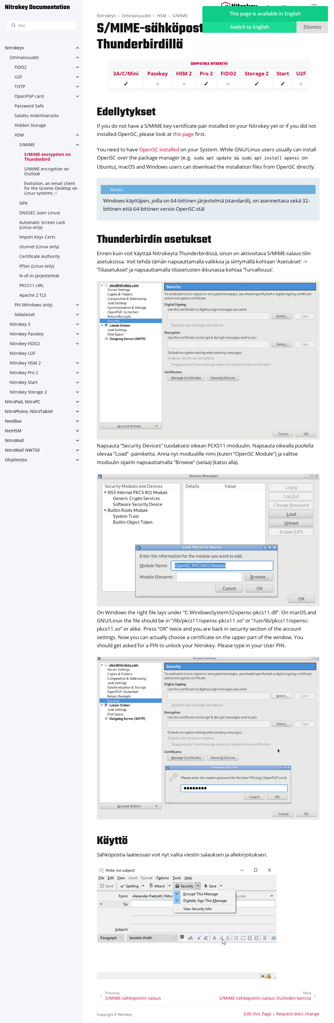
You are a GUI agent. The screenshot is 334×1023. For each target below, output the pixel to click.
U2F (18, 77)
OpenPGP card (29, 96)
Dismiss (312, 27)
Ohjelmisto (16, 460)
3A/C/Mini (126, 73)
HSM (19, 135)
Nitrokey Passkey (27, 334)
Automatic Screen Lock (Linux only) (42, 224)
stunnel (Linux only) (39, 246)
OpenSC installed (159, 149)
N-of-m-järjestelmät (39, 276)
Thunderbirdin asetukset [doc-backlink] (154, 240)
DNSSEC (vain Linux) (39, 213)
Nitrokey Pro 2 (24, 372)
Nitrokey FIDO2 (25, 343)
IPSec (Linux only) (36, 266)
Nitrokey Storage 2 (28, 392)
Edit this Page (257, 1014)
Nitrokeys (14, 48)
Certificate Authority (39, 256)
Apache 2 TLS (32, 295)
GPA (23, 203)
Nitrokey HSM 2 (25, 363)
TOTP (20, 86)
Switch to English (249, 27)
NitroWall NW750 (22, 450)
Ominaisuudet (24, 57)
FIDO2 (21, 67)
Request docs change (297, 1014)
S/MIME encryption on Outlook (46, 171)
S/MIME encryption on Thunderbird (47, 156)
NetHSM (13, 431)
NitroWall (14, 440)
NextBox (13, 421)
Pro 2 (206, 73)
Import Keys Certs (37, 237)
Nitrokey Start (24, 382)
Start (283, 73)
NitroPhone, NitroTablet (29, 411)
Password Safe (29, 106)
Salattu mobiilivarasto (37, 115)
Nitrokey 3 (20, 324)
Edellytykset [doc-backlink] (126, 112)
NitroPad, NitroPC (22, 401)
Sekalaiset (25, 314)
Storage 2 (257, 73)
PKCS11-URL (31, 285)
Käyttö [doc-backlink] (112, 841)
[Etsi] (41, 26)
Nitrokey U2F (22, 353)
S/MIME (27, 144)
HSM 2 (184, 73)
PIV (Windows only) (33, 305)
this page (183, 133)
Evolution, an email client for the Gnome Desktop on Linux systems (50, 188)
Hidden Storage (30, 125)
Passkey (157, 73)
